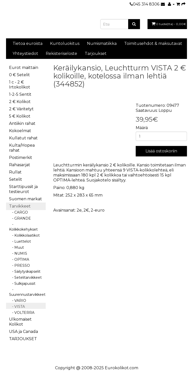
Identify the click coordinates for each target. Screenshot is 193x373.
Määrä (142, 127)
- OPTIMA (19, 259)
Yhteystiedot (25, 53)
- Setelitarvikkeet (25, 277)
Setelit (15, 179)
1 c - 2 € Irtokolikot (19, 84)
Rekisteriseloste (61, 53)
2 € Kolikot (20, 101)
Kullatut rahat (23, 138)
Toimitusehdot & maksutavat (153, 43)
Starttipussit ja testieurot (23, 189)
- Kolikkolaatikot (24, 235)
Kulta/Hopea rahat (22, 148)
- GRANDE (20, 218)
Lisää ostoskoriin (161, 151)
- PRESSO (19, 265)
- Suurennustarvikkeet (27, 292)
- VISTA (17, 306)
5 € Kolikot (19, 116)
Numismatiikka (102, 43)
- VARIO (17, 300)
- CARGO (18, 212)
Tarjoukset (96, 53)
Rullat (15, 172)
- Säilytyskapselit (24, 271)
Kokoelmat (20, 130)
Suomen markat (25, 199)
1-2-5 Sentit (20, 94)
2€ (86, 210)
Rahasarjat (19, 164)
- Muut (16, 247)
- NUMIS (18, 253)
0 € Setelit (19, 74)
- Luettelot (20, 241)
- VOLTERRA (21, 312)
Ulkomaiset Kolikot (20, 322)
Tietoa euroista (27, 43)
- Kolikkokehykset (23, 227)
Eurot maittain (23, 67)
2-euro (98, 210)
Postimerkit (20, 157)
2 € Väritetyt (21, 109)
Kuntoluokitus (64, 43)
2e (79, 210)
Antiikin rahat (22, 123)
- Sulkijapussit (22, 283)
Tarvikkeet (20, 206)
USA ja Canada (23, 331)
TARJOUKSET (23, 338)
